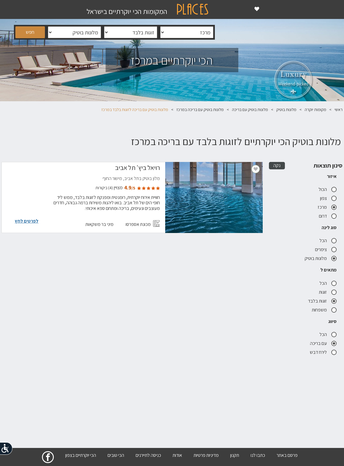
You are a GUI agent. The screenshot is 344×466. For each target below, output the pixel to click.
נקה (276, 165)
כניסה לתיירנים (148, 455)
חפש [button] (30, 32)
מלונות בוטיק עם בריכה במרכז (200, 109)
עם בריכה (323, 343)
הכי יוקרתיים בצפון (80, 455)
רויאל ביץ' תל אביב (137, 168)
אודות (177, 455)
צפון (328, 198)
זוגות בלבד (322, 301)
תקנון (234, 455)
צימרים (326, 249)
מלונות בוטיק (286, 109)
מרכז (327, 207)
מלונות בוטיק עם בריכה (250, 109)
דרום (328, 216)
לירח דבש (323, 352)
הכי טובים (116, 455)
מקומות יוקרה (315, 109)
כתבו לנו (258, 455)
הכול (328, 189)
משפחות (324, 310)
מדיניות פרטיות (206, 455)
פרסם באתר (287, 455)
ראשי (339, 109)
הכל (328, 240)
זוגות (328, 292)
